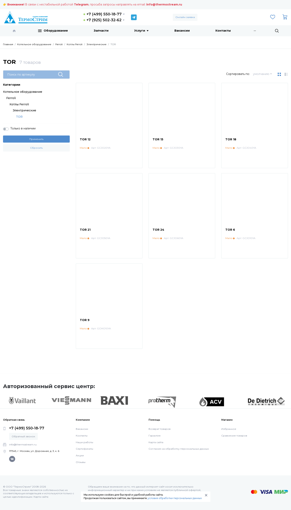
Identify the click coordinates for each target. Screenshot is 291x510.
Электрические (24, 110)
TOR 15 (158, 139)
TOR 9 (85, 320)
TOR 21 (85, 230)
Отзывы (80, 462)
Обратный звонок (23, 436)
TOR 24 (158, 230)
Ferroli (11, 98)
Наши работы (84, 442)
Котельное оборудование (22, 92)
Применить (36, 139)
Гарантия (154, 435)
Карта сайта (156, 442)
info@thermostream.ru (164, 4)
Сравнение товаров (234, 435)
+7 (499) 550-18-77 (104, 14)
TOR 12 (85, 139)
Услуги (141, 30)
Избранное (228, 428)
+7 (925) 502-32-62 (103, 20)
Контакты (223, 30)
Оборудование (53, 31)
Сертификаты (84, 448)
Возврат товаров (160, 428)
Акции (80, 455)
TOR (19, 116)
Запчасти (101, 30)
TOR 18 (230, 139)
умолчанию (261, 74)
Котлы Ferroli (19, 104)
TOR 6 (230, 230)
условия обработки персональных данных (175, 498)
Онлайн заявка (185, 17)
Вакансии (182, 30)
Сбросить (36, 147)
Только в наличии (23, 128)
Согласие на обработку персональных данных (179, 448)
